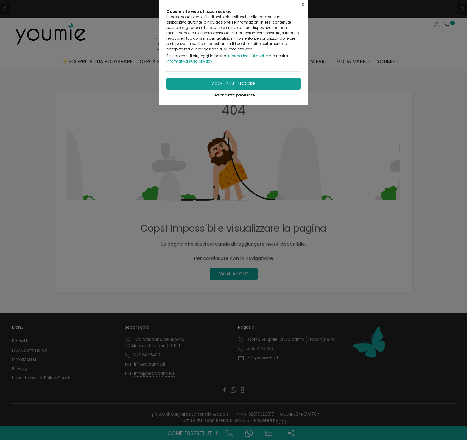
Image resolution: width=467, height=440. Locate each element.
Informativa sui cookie (247, 55)
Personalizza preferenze (234, 95)
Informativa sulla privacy (189, 61)
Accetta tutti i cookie (233, 83)
